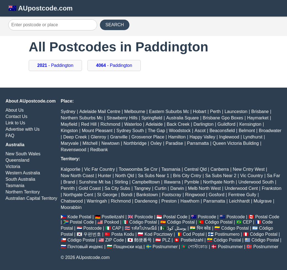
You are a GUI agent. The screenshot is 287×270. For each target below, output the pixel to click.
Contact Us (16, 116)
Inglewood (229, 137)
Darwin (177, 188)
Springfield (151, 118)
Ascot (200, 130)
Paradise (174, 143)
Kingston (69, 130)
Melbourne (134, 111)
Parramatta (198, 143)
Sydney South (130, 130)
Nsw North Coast (77, 175)
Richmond (110, 124)
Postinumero (227, 234)
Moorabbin (71, 207)
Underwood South (256, 182)
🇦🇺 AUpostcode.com (40, 8)
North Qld (124, 175)
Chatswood (72, 201)
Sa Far (273, 175)
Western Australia (23, 173)
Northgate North (219, 182)
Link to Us (15, 122)
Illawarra (172, 182)
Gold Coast (90, 188)
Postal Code (175, 216)
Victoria (13, 166)
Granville (118, 137)
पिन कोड (204, 228)
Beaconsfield (222, 130)
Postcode (144, 216)
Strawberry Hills (122, 118)
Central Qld (195, 169)
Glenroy (98, 137)
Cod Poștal (193, 234)
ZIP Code (114, 240)
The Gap (156, 130)
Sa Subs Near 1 (153, 175)
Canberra (220, 169)
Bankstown (147, 194)
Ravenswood (73, 149)
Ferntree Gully (242, 194)
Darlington (203, 124)
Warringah (97, 201)
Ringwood (195, 194)
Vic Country (251, 175)
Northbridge (135, 143)
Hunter (104, 175)
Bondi (126, 194)
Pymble (191, 182)
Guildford (226, 124)
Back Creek (178, 124)
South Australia (20, 179)
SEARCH (114, 24)
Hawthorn (189, 201)
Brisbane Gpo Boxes (223, 118)
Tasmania (15, 185)
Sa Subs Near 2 (220, 175)
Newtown (110, 143)
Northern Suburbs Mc (82, 118)
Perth (215, 111)
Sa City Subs (117, 188)
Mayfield (69, 124)
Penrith (68, 188)
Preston (169, 201)
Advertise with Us (23, 129)
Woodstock (180, 130)
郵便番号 (143, 240)
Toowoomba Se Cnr (138, 169)
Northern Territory (23, 192)
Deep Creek (75, 137)
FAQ (10, 135)
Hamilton (177, 137)
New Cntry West (249, 169)
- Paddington (55, 65)
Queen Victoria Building (236, 143)
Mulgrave (263, 201)
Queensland (17, 160)
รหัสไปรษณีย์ (144, 228)
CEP (247, 222)
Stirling (121, 182)
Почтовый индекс (85, 246)
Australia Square (182, 118)
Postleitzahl (113, 216)
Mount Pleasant (97, 130)
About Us (15, 110)
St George (107, 194)
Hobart (199, 111)
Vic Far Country (99, 169)
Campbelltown (146, 182)
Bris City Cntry (187, 175)
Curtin (160, 188)
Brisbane (260, 111)
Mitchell (90, 143)
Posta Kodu (122, 234)
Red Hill (89, 124)
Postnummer (165, 246)
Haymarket (258, 118)
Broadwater (270, 130)
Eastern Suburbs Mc (169, 111)
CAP (116, 228)
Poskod (111, 222)
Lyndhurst (252, 137)
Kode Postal (79, 216)
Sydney (68, 111)
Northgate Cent (78, 194)
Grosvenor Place (147, 137)
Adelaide (154, 124)
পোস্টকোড (198, 246)
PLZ (166, 240)
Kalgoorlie (70, 169)
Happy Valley (202, 137)
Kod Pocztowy (158, 234)
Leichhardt (239, 201)
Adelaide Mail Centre (100, 111)
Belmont (247, 130)
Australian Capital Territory (31, 198)
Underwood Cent (241, 188)
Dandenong (146, 201)
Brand (69, 182)
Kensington (250, 124)
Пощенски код (127, 246)
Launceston (236, 111)
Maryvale (70, 143)
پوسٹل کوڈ (176, 228)
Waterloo (133, 124)
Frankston (271, 188)
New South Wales (23, 153)
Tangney (142, 188)
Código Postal (143, 222)
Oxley (156, 143)
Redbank (99, 149)
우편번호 (92, 234)
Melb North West (204, 188)
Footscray (171, 194)
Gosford (216, 194)
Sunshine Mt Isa (95, 182)
